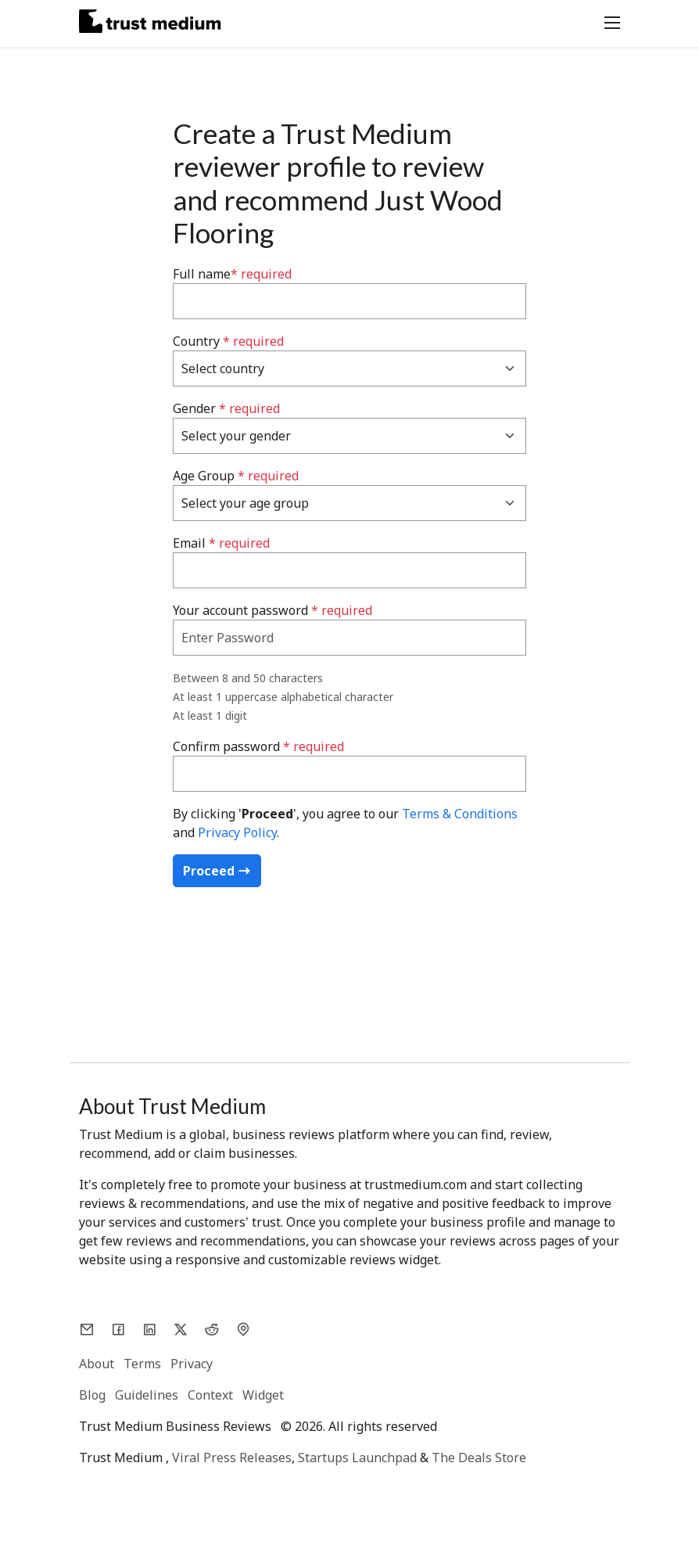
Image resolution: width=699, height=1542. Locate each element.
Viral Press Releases (232, 1457)
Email (221, 543)
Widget (263, 1395)
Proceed (217, 870)
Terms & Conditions (460, 813)
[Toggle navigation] (607, 20)
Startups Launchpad (357, 1457)
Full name (232, 273)
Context (210, 1395)
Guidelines (146, 1395)
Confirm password (258, 746)
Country (228, 341)
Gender (226, 408)
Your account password (272, 610)
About (96, 1363)
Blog (92, 1395)
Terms (142, 1363)
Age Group (236, 475)
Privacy (191, 1363)
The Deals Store (479, 1457)
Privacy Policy (237, 832)
